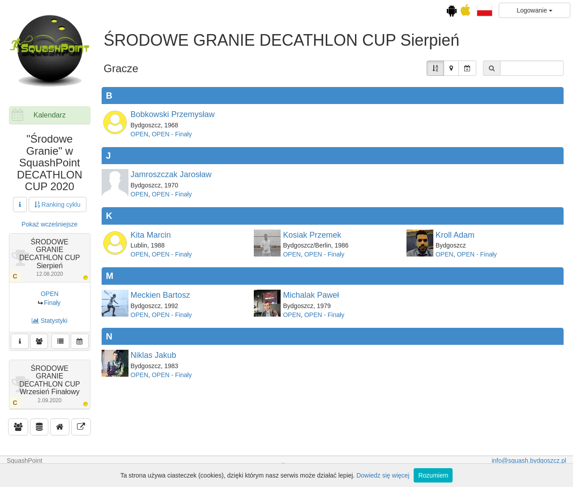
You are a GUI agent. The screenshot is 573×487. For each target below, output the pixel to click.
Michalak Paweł (311, 295)
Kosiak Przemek (312, 234)
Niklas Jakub (153, 355)
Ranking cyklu (57, 204)
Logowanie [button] (534, 10)
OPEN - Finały (172, 134)
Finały (52, 302)
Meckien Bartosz (160, 295)
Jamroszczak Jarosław (171, 174)
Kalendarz (50, 115)
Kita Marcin (151, 234)
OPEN (50, 293)
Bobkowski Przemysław (173, 114)
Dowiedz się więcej (382, 475)
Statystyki (50, 320)
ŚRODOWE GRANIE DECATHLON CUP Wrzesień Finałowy (49, 384)
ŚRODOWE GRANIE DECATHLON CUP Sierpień (49, 257)
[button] (484, 9)
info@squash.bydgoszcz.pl (529, 460)
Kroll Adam (455, 234)
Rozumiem (433, 475)
